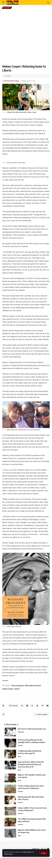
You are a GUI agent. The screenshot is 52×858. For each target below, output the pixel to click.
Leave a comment (41, 714)
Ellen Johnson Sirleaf (33, 686)
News (19, 756)
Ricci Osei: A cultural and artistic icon (32, 729)
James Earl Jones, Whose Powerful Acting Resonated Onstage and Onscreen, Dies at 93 (31, 764)
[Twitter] (44, 848)
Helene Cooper (7, 689)
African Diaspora (17, 686)
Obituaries (21, 732)
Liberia (17, 689)
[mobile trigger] (4, 2)
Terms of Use (8, 854)
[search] (48, 2)
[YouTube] (48, 848)
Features (6, 7)
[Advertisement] (26, 37)
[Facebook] (42, 848)
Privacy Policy (27, 852)
